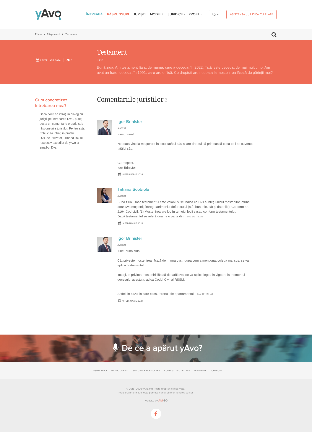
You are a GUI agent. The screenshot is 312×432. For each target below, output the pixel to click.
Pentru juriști (119, 370)
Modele (156, 14)
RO (214, 14)
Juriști (139, 14)
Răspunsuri (118, 14)
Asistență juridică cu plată (251, 14)
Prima (38, 34)
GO (162, 400)
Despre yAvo (99, 370)
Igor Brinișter (129, 121)
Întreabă (94, 14)
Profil (195, 14)
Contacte (216, 370)
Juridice (177, 14)
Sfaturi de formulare (146, 370)
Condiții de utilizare (177, 370)
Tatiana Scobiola (133, 189)
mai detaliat (195, 216)
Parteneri (200, 370)
